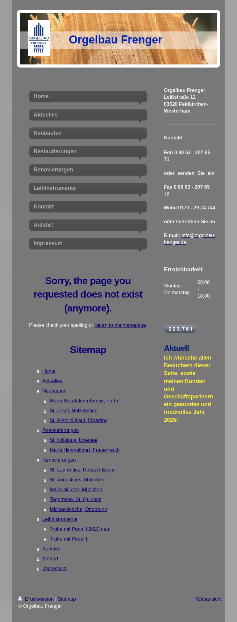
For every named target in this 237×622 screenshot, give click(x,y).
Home (49, 371)
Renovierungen (59, 460)
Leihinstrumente (59, 519)
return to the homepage (120, 325)
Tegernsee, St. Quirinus (75, 499)
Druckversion (36, 599)
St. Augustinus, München (77, 479)
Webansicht (209, 599)
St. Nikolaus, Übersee (74, 440)
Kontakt (50, 548)
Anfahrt (50, 558)
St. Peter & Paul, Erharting (79, 420)
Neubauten (54, 390)
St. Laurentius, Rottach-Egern (82, 469)
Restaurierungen (60, 430)
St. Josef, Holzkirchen (74, 410)
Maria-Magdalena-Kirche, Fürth (84, 400)
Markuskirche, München (76, 489)
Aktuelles (52, 381)
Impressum (54, 568)
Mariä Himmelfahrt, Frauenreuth (85, 450)
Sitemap (67, 599)
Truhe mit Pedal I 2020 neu (79, 529)
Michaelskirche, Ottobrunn (78, 509)
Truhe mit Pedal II (69, 539)
